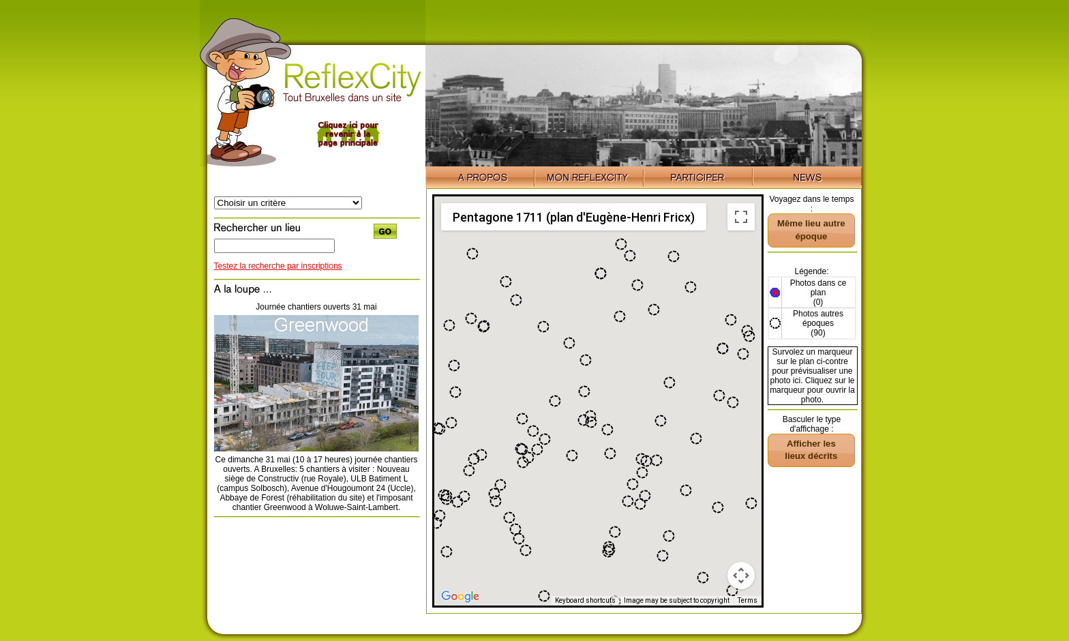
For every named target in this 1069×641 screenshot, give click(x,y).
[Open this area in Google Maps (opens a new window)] (460, 597)
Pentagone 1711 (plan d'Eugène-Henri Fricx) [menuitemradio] (574, 217)
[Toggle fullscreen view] (741, 216)
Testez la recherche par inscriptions (278, 266)
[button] (544, 596)
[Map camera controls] (741, 575)
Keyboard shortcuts (585, 600)
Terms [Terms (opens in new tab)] (747, 600)
